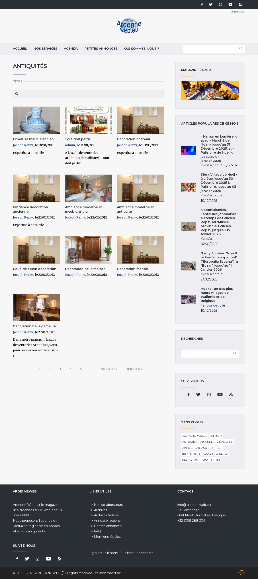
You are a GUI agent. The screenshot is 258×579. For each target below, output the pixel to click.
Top (241, 574)
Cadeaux (222, 453)
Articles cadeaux (194, 447)
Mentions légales (107, 537)
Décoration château (133, 139)
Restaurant (191, 459)
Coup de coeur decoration (34, 269)
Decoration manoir (132, 269)
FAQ (97, 531)
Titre (18, 81)
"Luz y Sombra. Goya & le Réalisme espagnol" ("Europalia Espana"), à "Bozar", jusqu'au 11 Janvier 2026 (219, 261)
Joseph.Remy (23, 145)
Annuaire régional (107, 521)
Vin (217, 459)
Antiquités (189, 441)
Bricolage (206, 453)
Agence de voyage (194, 435)
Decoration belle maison (85, 269)
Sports (208, 459)
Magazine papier (210, 90)
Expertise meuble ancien (33, 139)
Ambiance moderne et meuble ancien (83, 209)
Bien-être (189, 453)
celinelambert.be (108, 573)
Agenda (71, 49)
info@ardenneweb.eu (194, 505)
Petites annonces (100, 49)
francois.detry (211, 305)
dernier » (134, 369)
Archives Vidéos (106, 515)
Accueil (20, 49)
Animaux (216, 435)
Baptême (216, 447)
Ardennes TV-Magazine (216, 441)
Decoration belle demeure (34, 326)
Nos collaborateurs (108, 505)
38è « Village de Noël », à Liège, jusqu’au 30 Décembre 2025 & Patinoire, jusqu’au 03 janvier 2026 (219, 183)
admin (70, 145)
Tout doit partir (77, 139)
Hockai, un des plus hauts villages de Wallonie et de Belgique (217, 295)
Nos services (45, 49)
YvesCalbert (210, 165)
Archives (100, 510)
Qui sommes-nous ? (141, 49)
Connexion (238, 11)
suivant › (109, 369)
